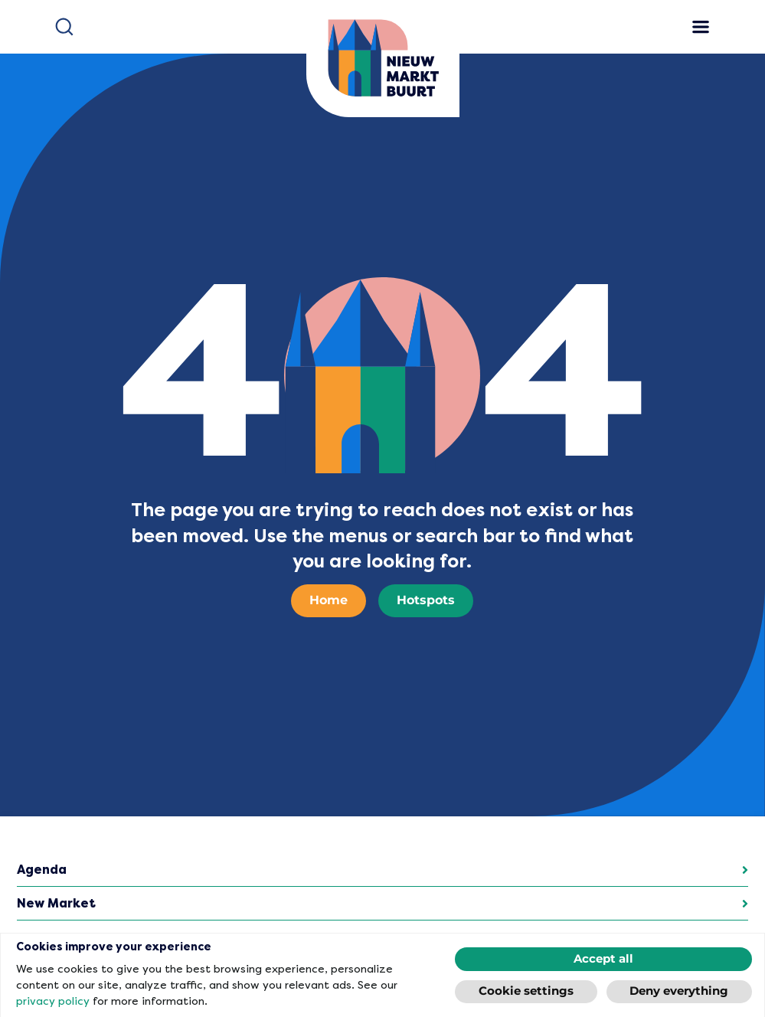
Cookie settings (526, 991)
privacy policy (53, 1001)
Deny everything (678, 991)
